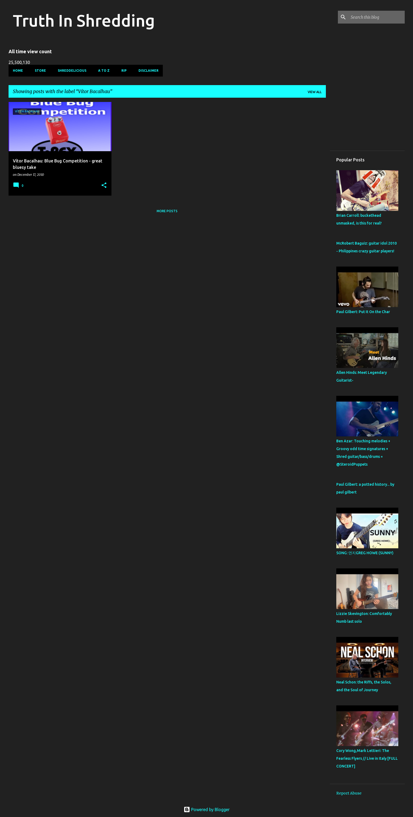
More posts (167, 211)
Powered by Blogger (207, 809)
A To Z (104, 70)
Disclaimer (148, 70)
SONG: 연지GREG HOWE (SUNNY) (364, 553)
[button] (104, 185)
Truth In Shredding (84, 20)
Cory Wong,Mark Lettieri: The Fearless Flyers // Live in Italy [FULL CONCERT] (367, 758)
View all (315, 92)
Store (40, 70)
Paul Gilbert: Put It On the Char (363, 312)
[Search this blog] (377, 17)
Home (18, 70)
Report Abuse (348, 793)
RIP (124, 70)
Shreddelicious (72, 70)
